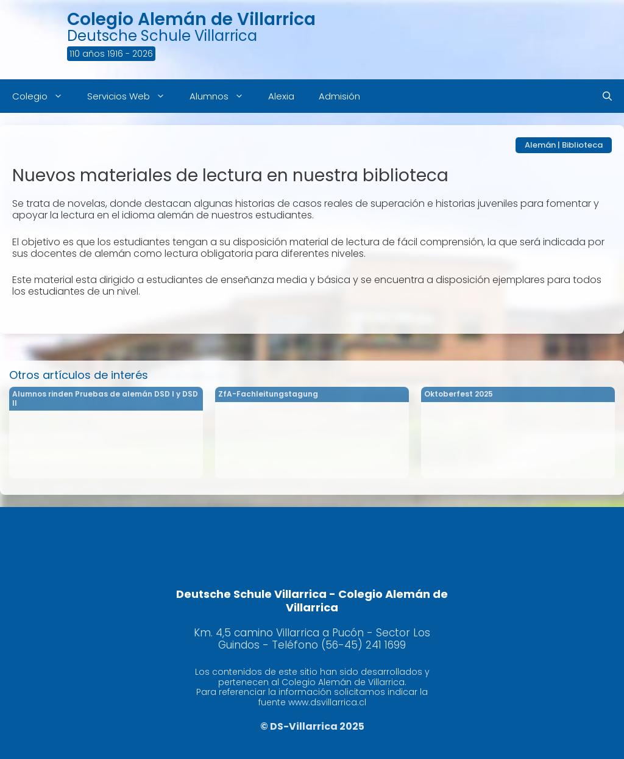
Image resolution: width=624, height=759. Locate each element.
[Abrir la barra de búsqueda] (607, 96)
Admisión (339, 96)
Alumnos (223, 96)
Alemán (540, 145)
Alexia (281, 96)
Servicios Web (132, 96)
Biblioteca (582, 145)
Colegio (43, 96)
